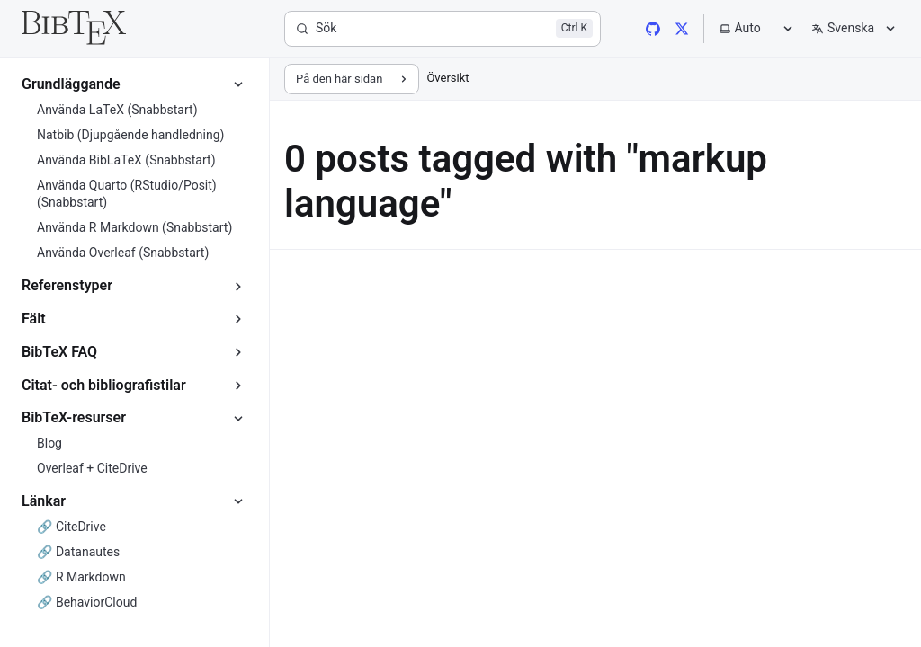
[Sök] (442, 29)
